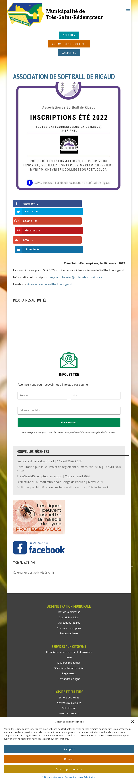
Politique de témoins (52, 777)
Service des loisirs (69, 671)
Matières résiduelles (69, 636)
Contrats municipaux (69, 601)
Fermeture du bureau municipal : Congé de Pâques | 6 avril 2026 (60, 455)
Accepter (69, 749)
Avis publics (69, 53)
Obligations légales (69, 596)
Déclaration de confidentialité (79, 777)
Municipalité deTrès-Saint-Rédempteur (74, 14)
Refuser (69, 759)
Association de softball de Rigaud (49, 257)
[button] (132, 721)
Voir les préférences (69, 769)
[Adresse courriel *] (69, 384)
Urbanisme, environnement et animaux (69, 625)
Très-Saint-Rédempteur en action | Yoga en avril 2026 (53, 450)
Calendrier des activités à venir (33, 546)
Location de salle (69, 692)
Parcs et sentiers (69, 686)
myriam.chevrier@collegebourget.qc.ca (76, 250)
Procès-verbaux (69, 606)
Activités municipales (69, 676)
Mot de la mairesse (69, 585)
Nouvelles (69, 35)
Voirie (69, 630)
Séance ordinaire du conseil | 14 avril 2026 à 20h (49, 435)
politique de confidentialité (77, 405)
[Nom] (95, 369)
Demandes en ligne (69, 652)
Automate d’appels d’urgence (69, 44)
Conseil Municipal (69, 590)
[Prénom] (42, 369)
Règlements (69, 646)
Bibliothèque (69, 681)
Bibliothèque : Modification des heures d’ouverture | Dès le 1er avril (62, 461)
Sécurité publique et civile (69, 641)
